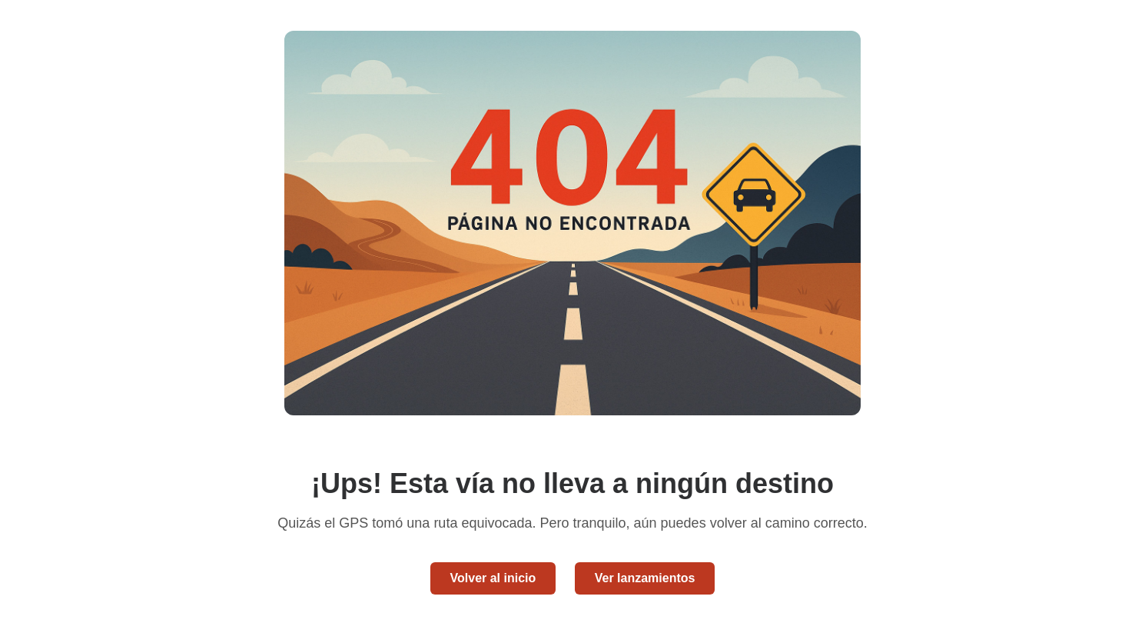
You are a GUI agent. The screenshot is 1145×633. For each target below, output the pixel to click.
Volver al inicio (493, 578)
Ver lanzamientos (645, 578)
